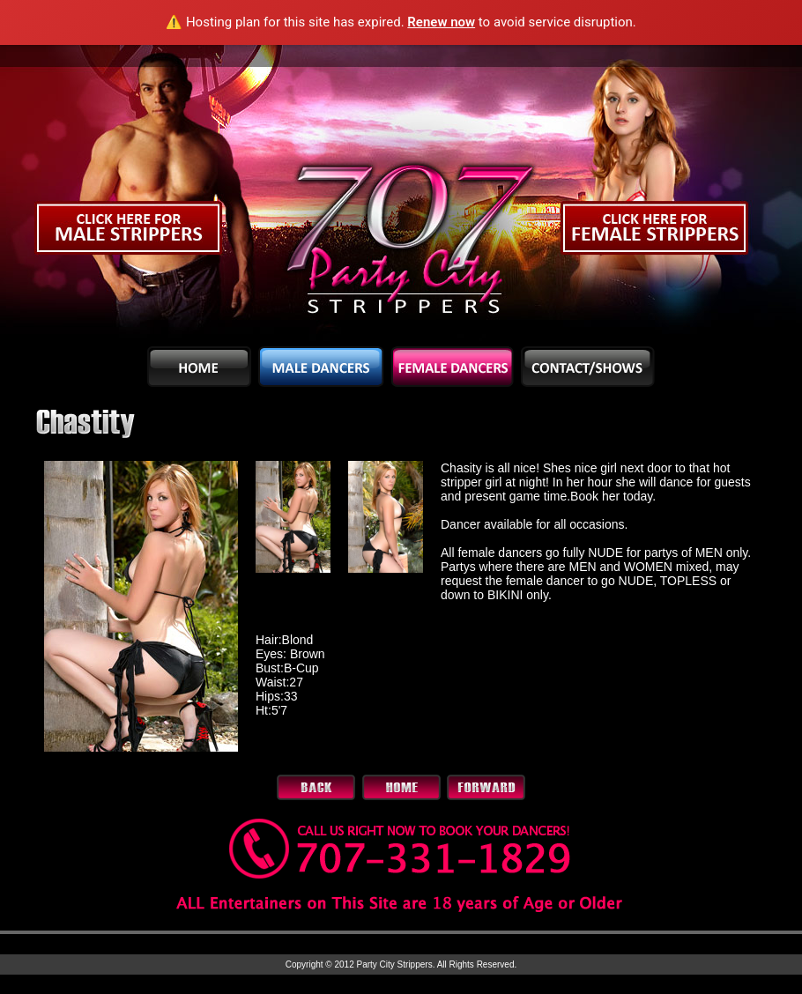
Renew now (441, 22)
